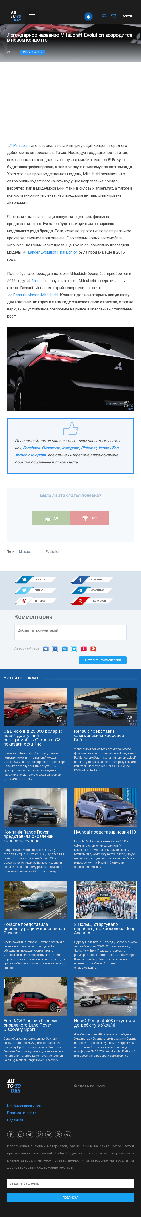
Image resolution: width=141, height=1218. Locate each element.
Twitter (20, 455)
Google (93, 650)
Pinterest (88, 448)
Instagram (70, 448)
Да (51, 518)
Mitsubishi (21, 146)
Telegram (38, 455)
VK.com (46, 650)
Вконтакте (51, 448)
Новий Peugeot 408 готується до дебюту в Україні (104, 1025)
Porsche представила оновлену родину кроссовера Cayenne (34, 930)
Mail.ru (65, 650)
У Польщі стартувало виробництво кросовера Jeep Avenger (105, 930)
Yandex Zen (108, 448)
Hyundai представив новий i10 (105, 834)
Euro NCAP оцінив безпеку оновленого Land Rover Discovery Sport (30, 1027)
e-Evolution (51, 552)
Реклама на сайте (21, 1114)
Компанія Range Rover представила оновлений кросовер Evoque (29, 838)
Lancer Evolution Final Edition (53, 252)
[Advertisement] (70, 102)
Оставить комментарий (103, 661)
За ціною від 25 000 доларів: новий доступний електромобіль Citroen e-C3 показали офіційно (33, 739)
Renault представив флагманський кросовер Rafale (99, 737)
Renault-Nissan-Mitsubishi (35, 295)
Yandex (84, 650)
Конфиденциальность (25, 1107)
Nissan (38, 281)
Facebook (31, 448)
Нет (89, 518)
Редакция (15, 1121)
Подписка (71, 1199)
